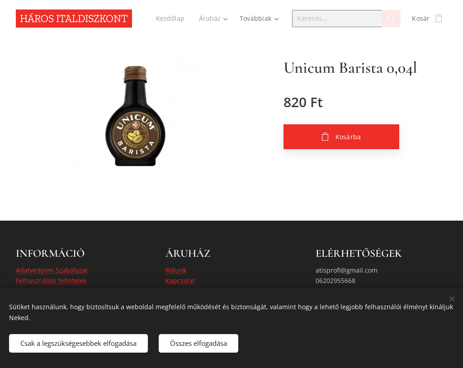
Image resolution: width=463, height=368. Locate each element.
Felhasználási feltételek (51, 280)
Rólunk (175, 270)
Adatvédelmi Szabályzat (52, 270)
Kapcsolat (180, 280)
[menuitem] (171, 18)
